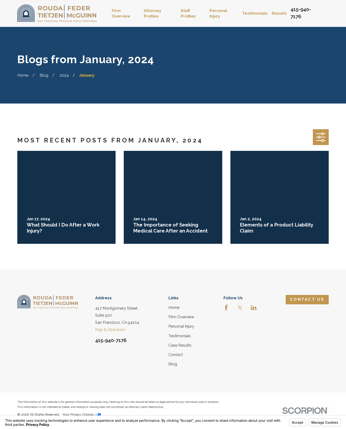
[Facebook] (226, 307)
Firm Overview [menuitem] (121, 13)
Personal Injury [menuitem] (218, 13)
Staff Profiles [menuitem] (188, 13)
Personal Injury (181, 326)
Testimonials (179, 336)
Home (173, 307)
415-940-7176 (111, 340)
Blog (172, 364)
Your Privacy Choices (81, 414)
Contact (175, 354)
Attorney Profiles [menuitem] (152, 13)
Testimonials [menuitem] (255, 13)
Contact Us (307, 299)
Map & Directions (110, 329)
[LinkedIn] (253, 307)
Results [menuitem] (279, 13)
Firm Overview (181, 317)
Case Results (180, 345)
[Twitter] (240, 307)
